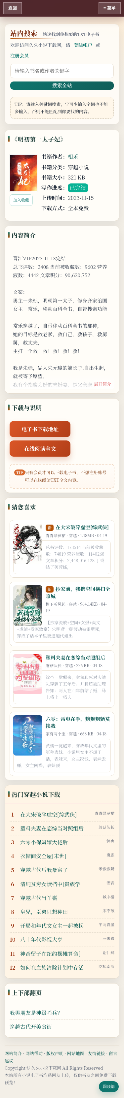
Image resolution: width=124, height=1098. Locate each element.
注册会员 (19, 55)
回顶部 (109, 1086)
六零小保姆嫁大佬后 (44, 842)
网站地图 (75, 1053)
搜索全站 (62, 85)
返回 (12, 8)
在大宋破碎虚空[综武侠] (82, 527)
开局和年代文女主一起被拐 (52, 925)
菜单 (111, 8)
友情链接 (96, 1053)
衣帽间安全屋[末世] (43, 856)
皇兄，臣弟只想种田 (44, 912)
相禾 (73, 156)
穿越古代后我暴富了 (44, 870)
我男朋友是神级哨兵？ (36, 1013)
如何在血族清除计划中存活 (52, 967)
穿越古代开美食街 (31, 1026)
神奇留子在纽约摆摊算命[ (50, 953)
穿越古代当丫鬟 (38, 898)
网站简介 (13, 1053)
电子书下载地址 (40, 429)
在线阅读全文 (40, 448)
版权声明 (54, 1053)
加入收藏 (21, 200)
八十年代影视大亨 (41, 939)
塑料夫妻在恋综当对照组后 (75, 657)
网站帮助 (34, 1053)
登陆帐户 (83, 45)
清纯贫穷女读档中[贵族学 (50, 884)
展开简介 (102, 384)
